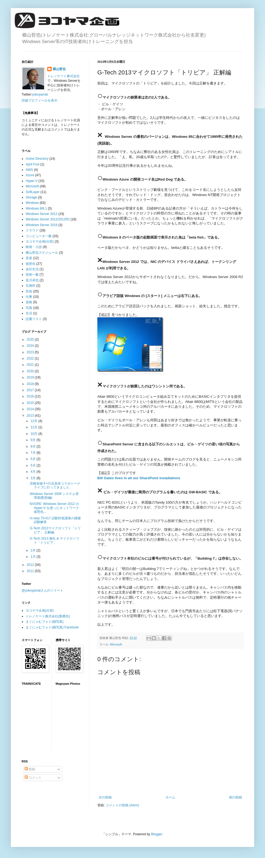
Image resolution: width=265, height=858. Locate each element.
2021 (31, 365)
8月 (34, 446)
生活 (29, 313)
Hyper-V (32, 181)
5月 (34, 465)
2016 (31, 396)
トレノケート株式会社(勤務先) (48, 616)
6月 (34, 459)
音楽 (29, 258)
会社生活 (32, 269)
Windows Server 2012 (41, 214)
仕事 (29, 297)
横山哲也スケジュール (42, 253)
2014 (31, 409)
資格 (29, 302)
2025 (31, 339)
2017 (31, 390)
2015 (31, 403)
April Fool (32, 164)
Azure (30, 175)
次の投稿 (105, 797)
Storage (31, 197)
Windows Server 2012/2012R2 (48, 219)
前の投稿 (235, 797)
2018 (31, 384)
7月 (34, 453)
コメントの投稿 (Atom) (122, 805)
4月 (34, 472)
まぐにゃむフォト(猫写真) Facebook (52, 627)
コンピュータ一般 (39, 236)
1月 (34, 557)
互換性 (30, 286)
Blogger (156, 834)
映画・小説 (34, 247)
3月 (34, 478)
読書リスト (34, 319)
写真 (29, 308)
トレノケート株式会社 (63, 76)
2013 (31, 415)
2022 (31, 358)
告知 (29, 291)
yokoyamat (40, 94)
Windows (32, 203)
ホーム (170, 797)
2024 (31, 346)
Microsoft (116, 644)
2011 (31, 571)
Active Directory (37, 159)
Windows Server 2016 (41, 225)
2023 (31, 352)
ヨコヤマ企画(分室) (40, 241)
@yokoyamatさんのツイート (42, 590)
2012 (31, 565)
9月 (34, 440)
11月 (34, 427)
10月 (34, 434)
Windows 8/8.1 (36, 208)
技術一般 (32, 274)
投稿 (30, 769)
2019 (31, 377)
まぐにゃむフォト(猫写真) (45, 622)
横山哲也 (59, 69)
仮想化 (30, 264)
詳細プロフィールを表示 (39, 100)
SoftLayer (32, 192)
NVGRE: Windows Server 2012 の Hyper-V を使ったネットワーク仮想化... (54, 508)
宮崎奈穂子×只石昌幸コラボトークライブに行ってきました (55, 485)
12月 (34, 421)
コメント (33, 777)
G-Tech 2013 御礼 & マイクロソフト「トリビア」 (54, 540)
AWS (29, 170)
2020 (31, 371)
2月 (34, 550)
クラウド (32, 230)
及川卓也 (32, 280)
